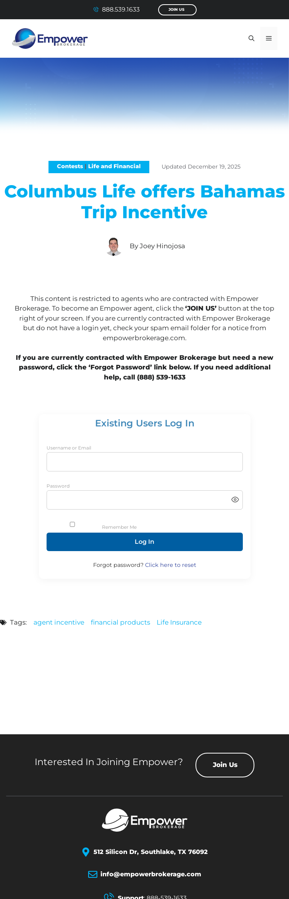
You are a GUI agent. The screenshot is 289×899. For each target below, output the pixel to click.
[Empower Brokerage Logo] (144, 820)
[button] (251, 38)
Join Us (176, 9)
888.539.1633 (121, 9)
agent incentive (58, 622)
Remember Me (119, 527)
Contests (70, 166)
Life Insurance (179, 622)
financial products (120, 622)
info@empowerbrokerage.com (150, 874)
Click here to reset (170, 564)
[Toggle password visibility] (235, 500)
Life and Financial (114, 166)
